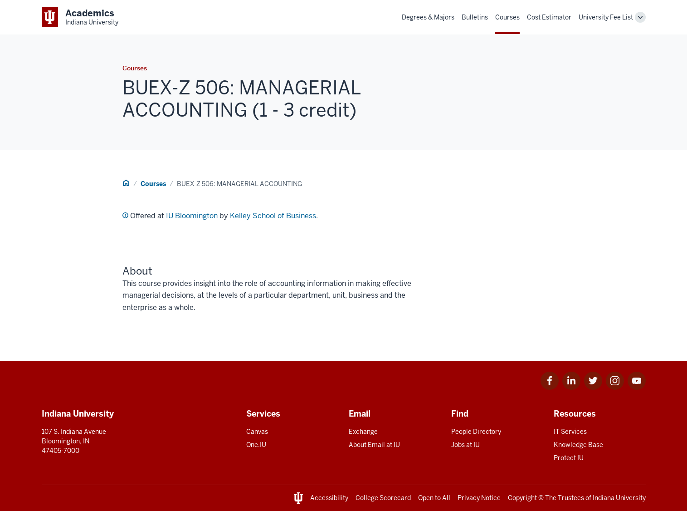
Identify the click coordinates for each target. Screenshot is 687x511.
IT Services (570, 431)
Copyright (522, 498)
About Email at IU (374, 445)
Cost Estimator (549, 17)
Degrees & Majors (428, 17)
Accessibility (329, 498)
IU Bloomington (192, 216)
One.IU (256, 445)
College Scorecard (383, 498)
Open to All (434, 498)
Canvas (257, 431)
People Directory (476, 431)
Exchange (363, 431)
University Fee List (606, 17)
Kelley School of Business (273, 216)
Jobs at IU (465, 445)
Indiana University (619, 498)
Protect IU (569, 458)
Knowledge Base (578, 445)
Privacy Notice (479, 498)
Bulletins (475, 17)
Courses (507, 17)
